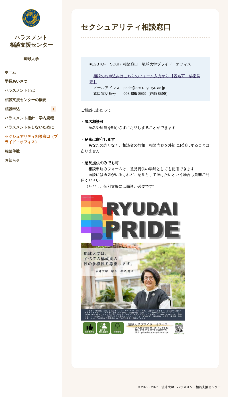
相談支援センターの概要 (25, 100)
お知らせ (12, 160)
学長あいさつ (16, 81)
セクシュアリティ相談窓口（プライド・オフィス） (31, 139)
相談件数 (12, 151)
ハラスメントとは (20, 90)
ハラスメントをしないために (29, 127)
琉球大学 (31, 59)
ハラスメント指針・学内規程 (29, 118)
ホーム (10, 72)
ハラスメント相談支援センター (31, 41)
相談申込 (12, 109)
